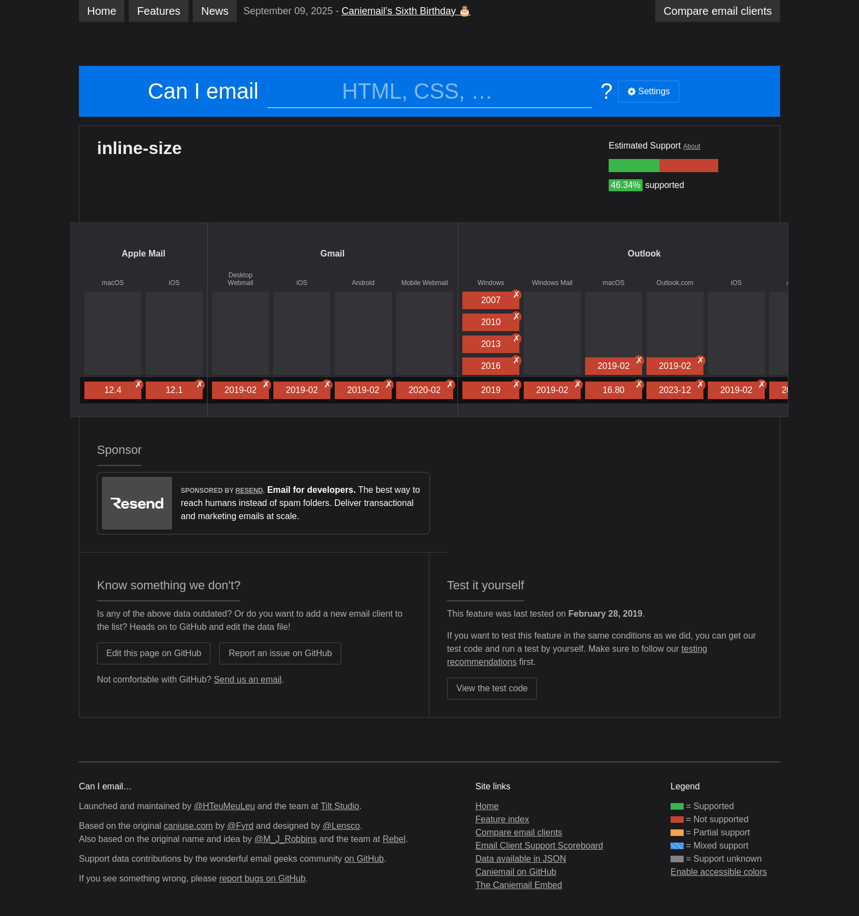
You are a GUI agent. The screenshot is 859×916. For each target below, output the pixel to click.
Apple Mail (143, 253)
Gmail (332, 253)
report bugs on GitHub (262, 878)
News (214, 11)
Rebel (393, 839)
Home (101, 11)
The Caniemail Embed (519, 885)
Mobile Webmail (424, 283)
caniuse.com (188, 825)
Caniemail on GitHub (516, 872)
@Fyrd (240, 825)
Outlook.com (674, 283)
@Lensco (341, 825)
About (691, 146)
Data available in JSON (521, 858)
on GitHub (364, 858)
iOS (174, 283)
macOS (113, 283)
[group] (634, 165)
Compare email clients (519, 832)
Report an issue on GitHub (280, 653)
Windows (491, 283)
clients (717, 11)
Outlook (644, 253)
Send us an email (248, 679)
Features (158, 11)
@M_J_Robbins (285, 839)
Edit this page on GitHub (153, 653)
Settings (648, 91)
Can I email (203, 91)
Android (363, 283)
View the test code (492, 688)
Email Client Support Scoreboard (539, 845)
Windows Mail (552, 283)
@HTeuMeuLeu (224, 806)
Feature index (502, 819)
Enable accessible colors (719, 872)
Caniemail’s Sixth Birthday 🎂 (406, 10)
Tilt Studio (339, 806)
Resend (249, 490)
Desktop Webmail (240, 279)
